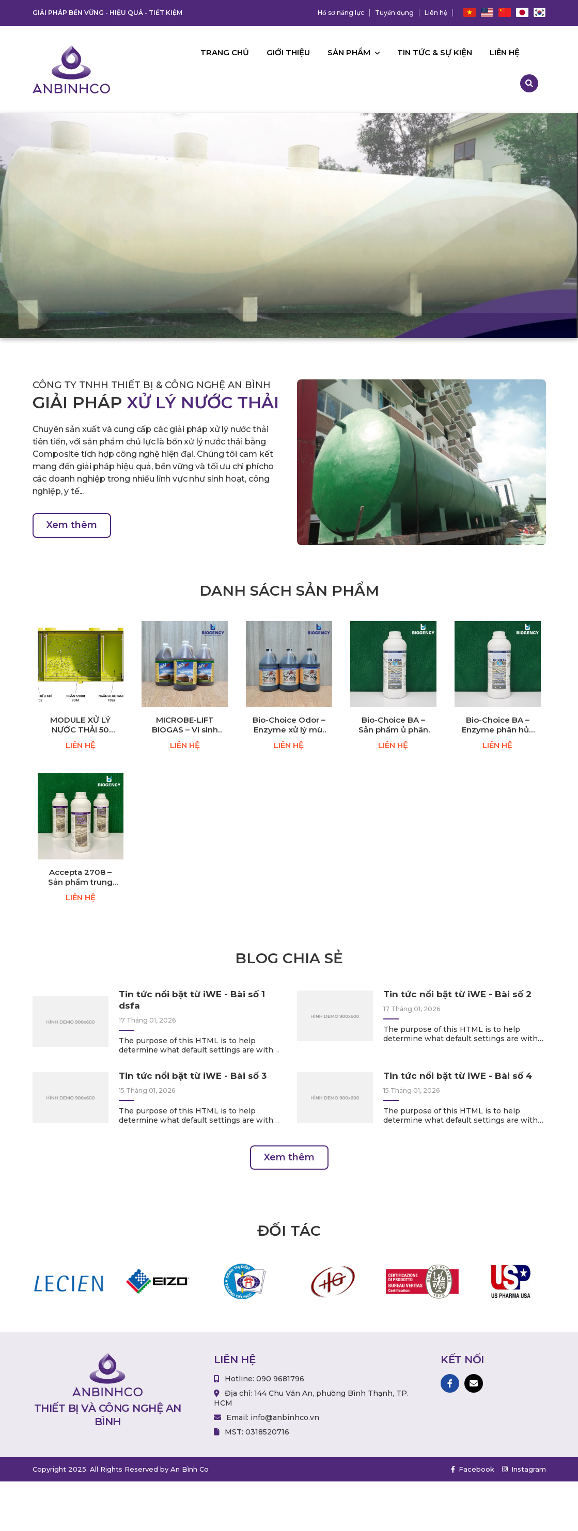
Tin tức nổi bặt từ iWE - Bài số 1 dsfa (192, 1000)
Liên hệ (436, 13)
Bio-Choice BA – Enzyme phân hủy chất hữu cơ (498, 725)
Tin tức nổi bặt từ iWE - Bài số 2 (457, 994)
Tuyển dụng (394, 13)
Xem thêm (71, 525)
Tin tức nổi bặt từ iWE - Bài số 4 (457, 1076)
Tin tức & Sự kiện (434, 52)
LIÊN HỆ (81, 745)
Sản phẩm (353, 52)
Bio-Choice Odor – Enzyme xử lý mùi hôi (289, 725)
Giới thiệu (288, 52)
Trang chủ (224, 52)
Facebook (472, 1469)
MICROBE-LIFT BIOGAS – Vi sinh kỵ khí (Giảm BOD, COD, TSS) (185, 725)
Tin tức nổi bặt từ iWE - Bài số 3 (193, 1076)
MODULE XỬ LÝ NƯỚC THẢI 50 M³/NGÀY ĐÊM (80, 725)
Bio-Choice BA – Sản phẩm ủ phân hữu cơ (393, 725)
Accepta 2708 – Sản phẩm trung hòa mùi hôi (80, 877)
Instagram (524, 1469)
